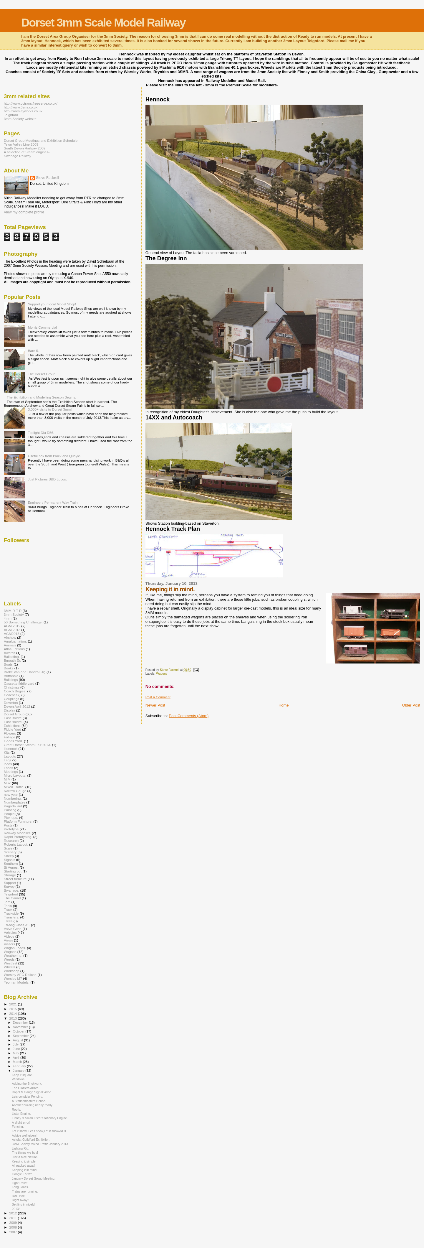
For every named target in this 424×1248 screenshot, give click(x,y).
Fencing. (18, 1126)
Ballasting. (12, 656)
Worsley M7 (13, 978)
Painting (10, 810)
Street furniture (15, 879)
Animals (10, 645)
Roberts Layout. (16, 844)
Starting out (12, 871)
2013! (15, 1209)
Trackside (11, 913)
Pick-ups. (11, 817)
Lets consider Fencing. (27, 1096)
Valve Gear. (12, 929)
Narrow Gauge (15, 791)
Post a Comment (157, 697)
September (21, 1036)
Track (8, 909)
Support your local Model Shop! (52, 304)
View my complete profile (24, 212)
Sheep (9, 856)
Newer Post (155, 705)
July (16, 1044)
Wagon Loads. (15, 948)
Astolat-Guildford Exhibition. (31, 1139)
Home (284, 705)
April (16, 1057)
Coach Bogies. (15, 691)
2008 (13, 1227)
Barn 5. (33, 351)
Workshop (11, 971)
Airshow (10, 637)
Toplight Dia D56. (41, 432)
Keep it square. (22, 1075)
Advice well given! (24, 1135)
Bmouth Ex (12, 660)
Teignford (11, 115)
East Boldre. (13, 722)
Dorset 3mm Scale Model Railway (103, 22)
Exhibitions (12, 725)
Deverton (11, 702)
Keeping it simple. (24, 1161)
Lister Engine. (21, 1113)
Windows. (18, 1079)
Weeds (9, 959)
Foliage (9, 737)
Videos (9, 936)
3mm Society (14, 614)
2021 (13, 1004)
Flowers (10, 733)
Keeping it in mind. (24, 1170)
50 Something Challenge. (23, 622)
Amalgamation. (15, 641)
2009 (13, 1222)
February (20, 1066)
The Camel (12, 898)
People (9, 814)
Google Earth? (22, 1174)
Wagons (161, 673)
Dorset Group (14, 714)
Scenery (10, 852)
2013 (13, 1018)
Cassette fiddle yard (19, 683)
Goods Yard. (13, 741)
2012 (13, 1213)
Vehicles (10, 932)
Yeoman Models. (16, 982)
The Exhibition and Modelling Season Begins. (41, 397)
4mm (7, 618)
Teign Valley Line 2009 (21, 144)
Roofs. (16, 1109)
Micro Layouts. (15, 775)
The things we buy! (25, 1152)
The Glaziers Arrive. (25, 1088)
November (21, 1027)
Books (9, 668)
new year (11, 794)
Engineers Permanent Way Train (53, 502)
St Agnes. (11, 867)
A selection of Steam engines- (26, 152)
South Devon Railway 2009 (24, 148)
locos (8, 764)
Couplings (11, 699)
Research (11, 840)
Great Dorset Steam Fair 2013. (27, 745)
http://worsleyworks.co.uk (23, 111)
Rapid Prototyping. (18, 837)
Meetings (11, 771)
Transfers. (11, 917)
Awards (9, 653)
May (16, 1053)
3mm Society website (20, 119)
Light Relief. (20, 1183)
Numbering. (13, 798)
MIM (7, 779)
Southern (11, 863)
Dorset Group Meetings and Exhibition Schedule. (41, 140)
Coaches (10, 695)
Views (8, 940)
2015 (13, 1009)
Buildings (11, 679)
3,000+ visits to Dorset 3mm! (50, 409)
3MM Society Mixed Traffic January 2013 (40, 1144)
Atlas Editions (14, 649)
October (19, 1031)
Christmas (11, 687)
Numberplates (14, 802)
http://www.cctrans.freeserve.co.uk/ (30, 103)
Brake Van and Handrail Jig (25, 672)
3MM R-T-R (13, 611)
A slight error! (21, 1122)
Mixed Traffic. (14, 787)
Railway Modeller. (17, 833)
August (18, 1040)
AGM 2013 (12, 630)
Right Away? (20, 1200)
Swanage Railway (17, 156)
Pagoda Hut (13, 806)
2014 (13, 1013)
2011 (13, 1218)
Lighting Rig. (20, 1148)
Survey (9, 886)
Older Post (411, 705)
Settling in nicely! (23, 1204)
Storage (10, 875)
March (18, 1061)
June (17, 1049)
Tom (7, 902)
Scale (8, 848)
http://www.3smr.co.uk (20, 107)
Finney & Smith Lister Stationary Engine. (40, 1118)
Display (9, 710)
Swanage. (11, 890)
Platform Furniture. (18, 821)
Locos (8, 768)
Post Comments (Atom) (188, 716)
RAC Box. (18, 1196)
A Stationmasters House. (29, 1101)
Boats (8, 664)
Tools (8, 906)
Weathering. (13, 955)
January (19, 1070)
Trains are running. (25, 1191)
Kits (7, 752)
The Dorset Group (42, 374)
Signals (9, 860)
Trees (8, 921)
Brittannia (11, 676)
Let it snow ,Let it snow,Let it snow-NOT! (39, 1131)
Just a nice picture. (25, 1157)
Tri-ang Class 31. (17, 925)
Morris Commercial (42, 327)
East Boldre (13, 718)
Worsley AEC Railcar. (20, 975)
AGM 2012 (12, 626)
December (21, 1022)
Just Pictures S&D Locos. (47, 479)
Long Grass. (20, 1187)
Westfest (10, 963)
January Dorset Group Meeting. (33, 1178)
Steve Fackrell (47, 178)
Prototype (11, 829)
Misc (7, 783)
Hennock (10, 748)
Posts (8, 825)
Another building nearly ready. (32, 1105)
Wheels (9, 967)
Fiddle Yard (12, 729)
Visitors (9, 944)
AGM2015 (11, 633)
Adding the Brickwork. (27, 1083)
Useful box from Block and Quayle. (54, 456)
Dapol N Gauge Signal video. (32, 1092)
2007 (13, 1232)
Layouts (10, 756)
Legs (7, 760)
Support (10, 883)
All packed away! (23, 1165)
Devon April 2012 (17, 706)
